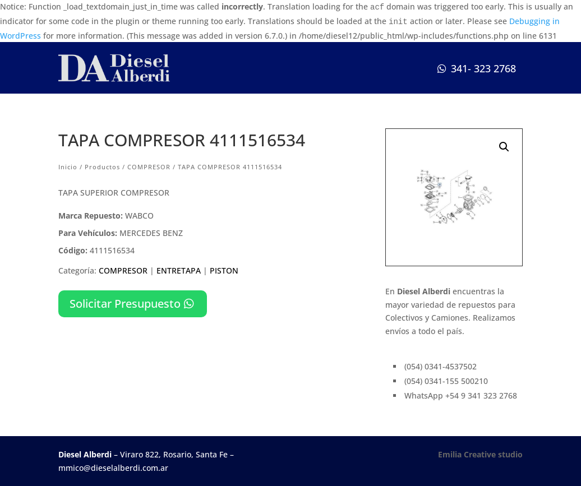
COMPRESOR (148, 167)
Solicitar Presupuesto (125, 303)
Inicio (67, 167)
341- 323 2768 (483, 68)
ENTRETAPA (178, 270)
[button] (504, 147)
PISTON (224, 270)
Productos (102, 167)
